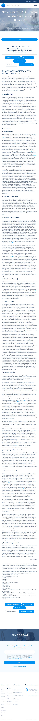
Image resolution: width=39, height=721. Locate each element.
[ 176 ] (7, 481)
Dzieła (2, 707)
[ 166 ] (3, 160)
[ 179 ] (7, 508)
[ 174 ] (8, 425)
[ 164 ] (3, 137)
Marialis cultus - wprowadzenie (13, 57)
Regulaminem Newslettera (17, 658)
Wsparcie (3, 712)
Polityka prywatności (17, 689)
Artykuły (2, 693)
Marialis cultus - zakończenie (26, 64)
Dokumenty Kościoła (27, 26)
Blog (2, 715)
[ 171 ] (24, 331)
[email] (19, 652)
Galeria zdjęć (10, 695)
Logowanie (35, 1)
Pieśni (2, 699)
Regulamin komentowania (16, 699)
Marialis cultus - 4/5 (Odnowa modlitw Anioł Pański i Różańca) (20, 28)
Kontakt (9, 704)
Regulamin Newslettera (18, 695)
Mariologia (3, 701)
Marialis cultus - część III (11, 64)
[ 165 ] (32, 151)
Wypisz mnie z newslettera (19, 666)
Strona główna (2, 690)
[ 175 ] (16, 445)
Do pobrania (9, 701)
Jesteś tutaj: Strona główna (14, 26)
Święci (2, 704)
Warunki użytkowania (17, 692)
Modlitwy (3, 696)
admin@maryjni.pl (33, 695)
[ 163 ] (3, 111)
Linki (8, 698)
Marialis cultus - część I (27, 57)
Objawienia (3, 710)
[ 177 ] (8, 482)
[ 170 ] (34, 290)
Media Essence (35, 719)
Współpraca (15, 701)
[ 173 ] (18, 401)
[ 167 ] (20, 166)
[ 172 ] (24, 400)
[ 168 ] (12, 242)
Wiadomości (9, 693)
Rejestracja (28, 1)
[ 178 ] (22, 488)
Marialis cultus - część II (19, 607)
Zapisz (18, 662)
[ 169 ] (11, 256)
